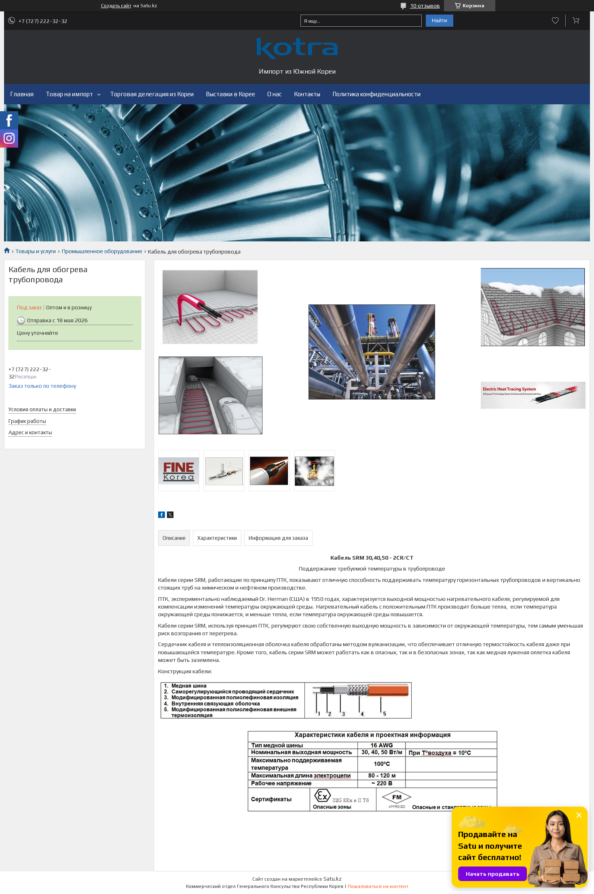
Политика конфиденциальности (376, 94)
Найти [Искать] (439, 20)
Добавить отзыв (555, 21)
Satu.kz (332, 879)
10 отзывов (425, 5)
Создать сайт (116, 5)
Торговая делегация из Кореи (152, 94)
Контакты (307, 94)
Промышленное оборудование (102, 251)
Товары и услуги (35, 251)
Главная (22, 94)
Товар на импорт (69, 94)
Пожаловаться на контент (378, 886)
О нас (274, 94)
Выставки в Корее (230, 94)
